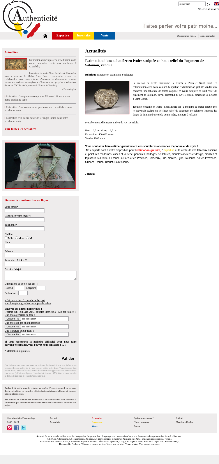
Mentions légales (184, 422)
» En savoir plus (69, 89)
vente (184, 150)
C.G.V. (179, 418)
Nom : (8, 242)
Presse (137, 426)
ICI (64, 344)
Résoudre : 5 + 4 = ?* (16, 260)
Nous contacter (207, 35)
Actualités (11, 52)
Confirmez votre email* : (18, 215)
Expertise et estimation (109, 74)
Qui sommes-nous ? (186, 35)
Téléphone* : (11, 224)
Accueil (53, 418)
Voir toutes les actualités (20, 129)
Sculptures (127, 74)
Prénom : (9, 251)
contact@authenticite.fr (35, 376)
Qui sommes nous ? (144, 418)
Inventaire (83, 35)
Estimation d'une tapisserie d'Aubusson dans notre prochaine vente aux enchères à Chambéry (52, 63)
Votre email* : (12, 206)
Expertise (63, 35)
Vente (104, 35)
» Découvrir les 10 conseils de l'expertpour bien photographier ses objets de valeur (28, 302)
